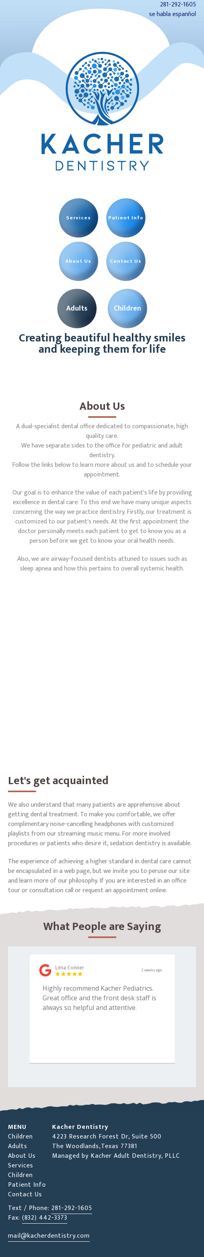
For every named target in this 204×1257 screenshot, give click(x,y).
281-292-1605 (71, 1208)
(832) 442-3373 (44, 1217)
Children (20, 1136)
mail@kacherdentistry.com (49, 1235)
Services (20, 1165)
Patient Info (27, 1184)
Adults (17, 1146)
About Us (22, 1156)
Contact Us (25, 1194)
